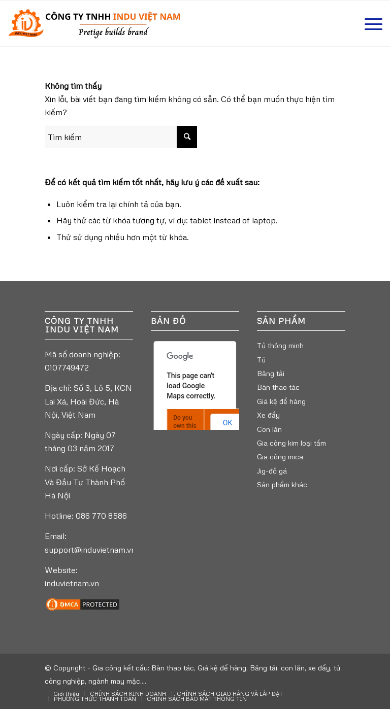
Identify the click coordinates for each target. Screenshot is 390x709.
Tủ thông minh (280, 345)
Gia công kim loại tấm (291, 442)
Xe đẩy (268, 415)
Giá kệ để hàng (281, 401)
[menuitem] (66, 693)
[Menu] (368, 23)
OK (227, 423)
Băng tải (270, 373)
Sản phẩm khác (282, 484)
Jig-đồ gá (272, 470)
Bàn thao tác (278, 387)
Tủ (261, 359)
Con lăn (269, 429)
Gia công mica (280, 456)
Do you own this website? (185, 425)
